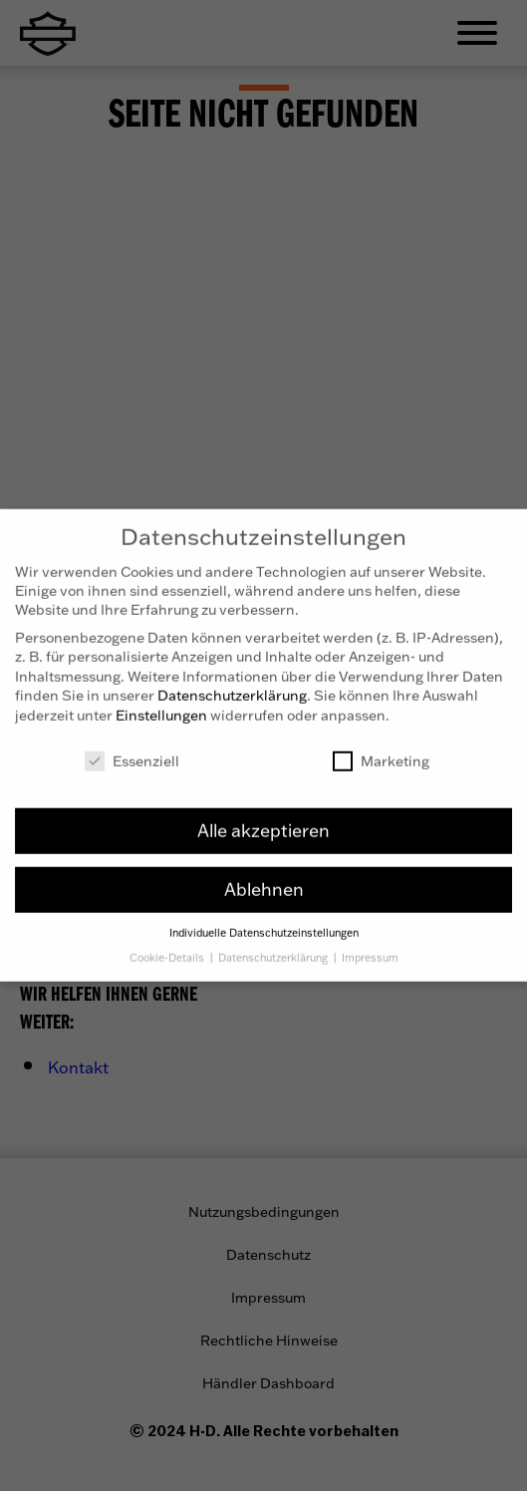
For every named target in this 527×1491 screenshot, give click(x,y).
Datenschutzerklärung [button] (274, 946)
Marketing (381, 749)
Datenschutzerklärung (232, 684)
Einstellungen (161, 703)
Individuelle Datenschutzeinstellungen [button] (264, 922)
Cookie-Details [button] (168, 946)
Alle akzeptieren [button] (263, 819)
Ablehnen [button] (264, 878)
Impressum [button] (370, 946)
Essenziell (132, 749)
